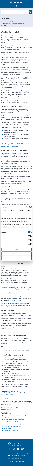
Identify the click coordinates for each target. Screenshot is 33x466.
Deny (16, 257)
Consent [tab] (4, 210)
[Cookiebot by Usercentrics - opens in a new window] (26, 207)
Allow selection (16, 253)
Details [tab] (12, 210)
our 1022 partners (9, 216)
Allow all (16, 249)
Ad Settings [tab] (20, 210)
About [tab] (28, 210)
